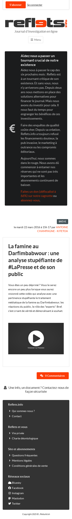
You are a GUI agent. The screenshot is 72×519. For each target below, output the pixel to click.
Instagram (16, 493)
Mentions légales (20, 460)
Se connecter (34, 4)
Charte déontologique (23, 438)
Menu (35, 39)
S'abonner (16, 4)
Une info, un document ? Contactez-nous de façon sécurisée (36, 389)
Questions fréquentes (22, 455)
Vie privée (16, 433)
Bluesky (14, 482)
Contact (15, 416)
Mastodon (16, 498)
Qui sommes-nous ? (21, 411)
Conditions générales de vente (28, 465)
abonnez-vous (30, 200)
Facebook (15, 487)
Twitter (14, 503)
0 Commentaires (52, 375)
